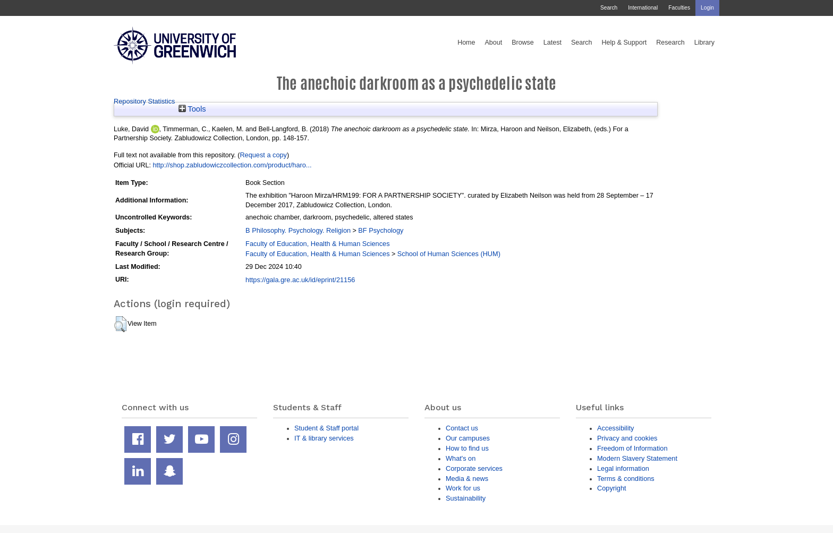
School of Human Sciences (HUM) (448, 254)
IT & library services (324, 438)
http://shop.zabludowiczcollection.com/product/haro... (231, 165)
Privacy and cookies (627, 438)
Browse (523, 42)
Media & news (467, 479)
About (493, 42)
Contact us (462, 428)
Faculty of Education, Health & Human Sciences (317, 244)
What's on (460, 458)
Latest (552, 42)
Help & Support (624, 42)
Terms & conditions (625, 479)
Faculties (679, 8)
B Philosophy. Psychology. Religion (298, 230)
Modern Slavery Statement (637, 458)
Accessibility (615, 428)
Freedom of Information (632, 448)
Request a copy (263, 155)
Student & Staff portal (326, 428)
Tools (192, 109)
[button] (120, 324)
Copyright (611, 488)
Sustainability (466, 498)
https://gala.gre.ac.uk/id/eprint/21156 (300, 280)
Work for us (463, 488)
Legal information (623, 468)
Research (670, 42)
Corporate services (474, 468)
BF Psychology (380, 230)
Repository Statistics (144, 101)
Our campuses (468, 438)
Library (704, 42)
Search (608, 8)
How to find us (467, 448)
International (643, 8)
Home (466, 42)
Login (707, 8)
